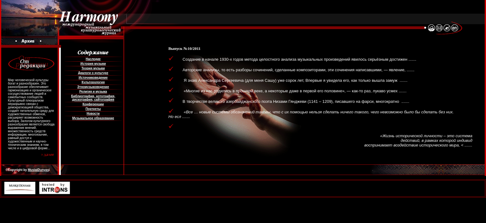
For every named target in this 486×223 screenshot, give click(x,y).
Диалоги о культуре (93, 73)
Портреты (93, 109)
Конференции (93, 104)
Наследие (93, 59)
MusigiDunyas (38, 170)
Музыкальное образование (93, 118)
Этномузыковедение (93, 87)
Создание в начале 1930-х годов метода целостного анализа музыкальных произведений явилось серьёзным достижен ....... (295, 59)
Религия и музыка (93, 91)
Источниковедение (93, 77)
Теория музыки (93, 68)
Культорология (93, 82)
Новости (93, 113)
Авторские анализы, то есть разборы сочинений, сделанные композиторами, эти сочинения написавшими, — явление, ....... (294, 70)
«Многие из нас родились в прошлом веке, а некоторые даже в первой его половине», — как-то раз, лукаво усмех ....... (291, 91)
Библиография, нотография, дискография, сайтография (93, 97)
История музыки (93, 63)
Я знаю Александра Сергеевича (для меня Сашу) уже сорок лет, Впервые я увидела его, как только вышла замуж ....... (291, 80)
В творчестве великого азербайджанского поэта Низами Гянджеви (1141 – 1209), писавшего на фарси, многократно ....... (292, 101)
